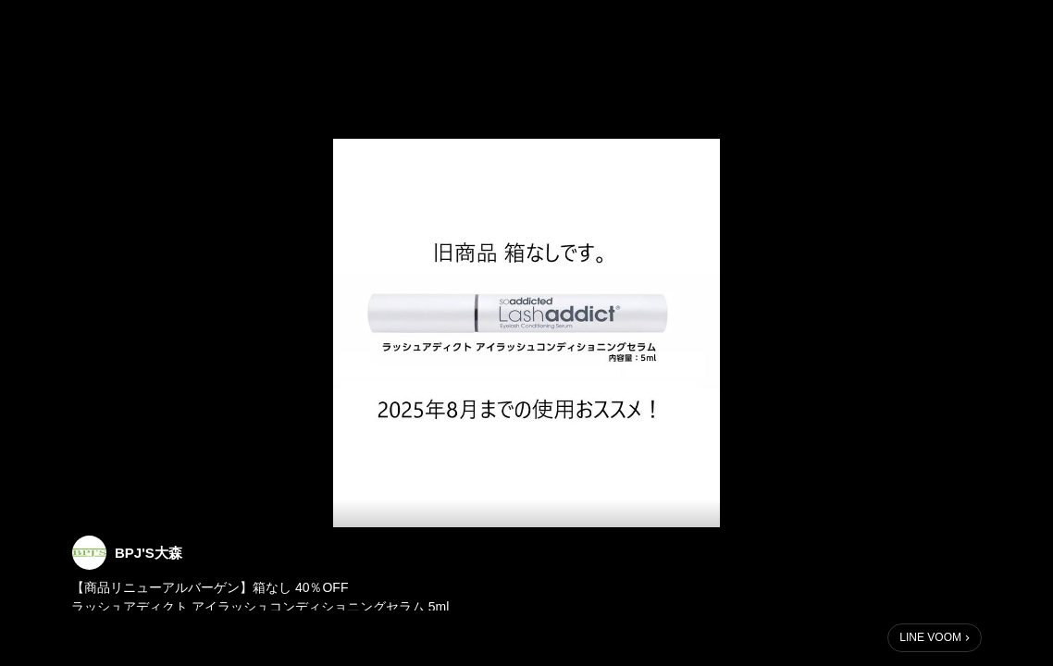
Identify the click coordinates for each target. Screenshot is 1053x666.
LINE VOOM (930, 637)
